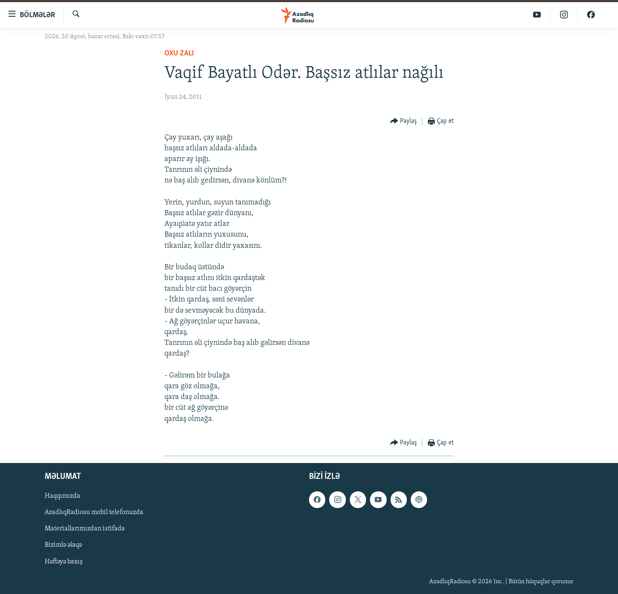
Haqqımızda (62, 496)
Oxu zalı (179, 53)
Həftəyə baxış (64, 561)
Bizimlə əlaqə (63, 545)
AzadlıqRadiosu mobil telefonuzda (94, 512)
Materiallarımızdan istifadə (84, 528)
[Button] (403, 121)
